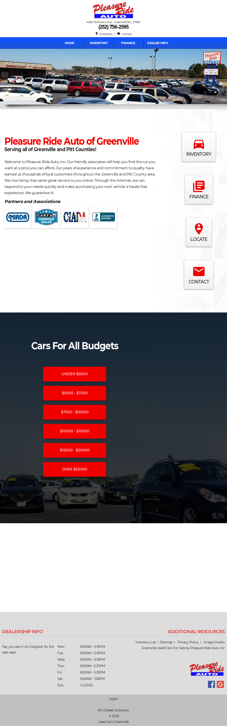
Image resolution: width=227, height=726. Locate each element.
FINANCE (128, 43)
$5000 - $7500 (75, 393)
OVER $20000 (74, 469)
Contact (124, 34)
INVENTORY (99, 43)
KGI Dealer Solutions (113, 710)
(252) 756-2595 (113, 27)
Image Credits (214, 642)
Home (69, 43)
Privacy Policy (188, 642)
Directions (104, 34)
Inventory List (145, 642)
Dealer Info (157, 43)
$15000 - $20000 (75, 450)
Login (113, 699)
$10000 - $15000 (74, 431)
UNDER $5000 (75, 374)
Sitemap (166, 642)
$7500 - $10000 (75, 412)
